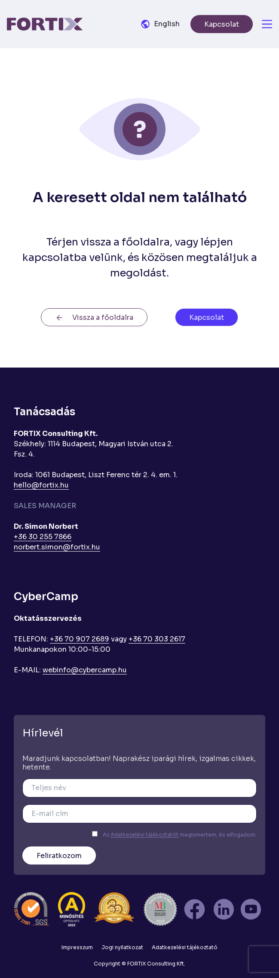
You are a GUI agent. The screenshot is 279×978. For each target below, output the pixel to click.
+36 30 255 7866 (42, 536)
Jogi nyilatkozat (122, 947)
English (167, 23)
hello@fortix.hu (41, 485)
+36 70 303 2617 (157, 639)
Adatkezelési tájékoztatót (144, 834)
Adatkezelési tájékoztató (185, 947)
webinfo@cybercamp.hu (85, 669)
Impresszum (77, 947)
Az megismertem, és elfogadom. (180, 834)
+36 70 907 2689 (79, 639)
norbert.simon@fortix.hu (57, 547)
